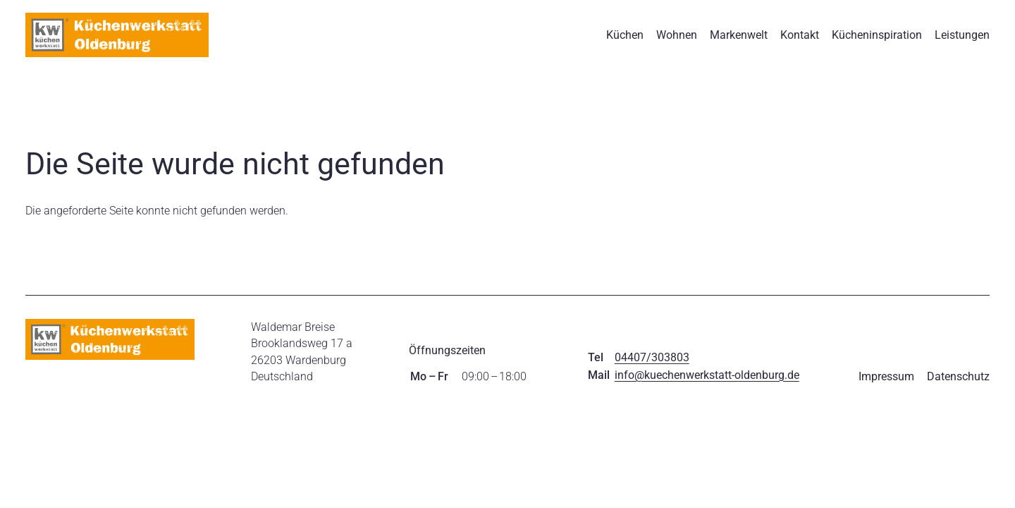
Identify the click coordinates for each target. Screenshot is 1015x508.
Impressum (886, 376)
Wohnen (676, 35)
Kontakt (799, 35)
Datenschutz (958, 376)
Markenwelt (739, 35)
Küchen (625, 35)
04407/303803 (652, 357)
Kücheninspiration (877, 35)
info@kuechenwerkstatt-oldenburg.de (707, 375)
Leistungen (962, 35)
